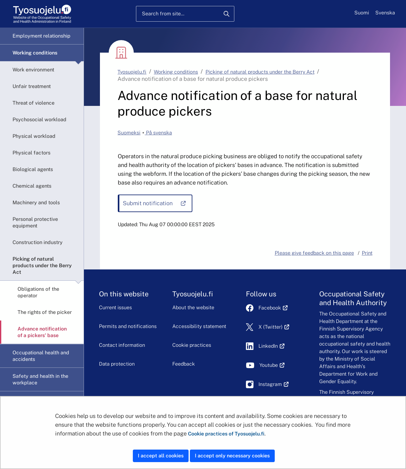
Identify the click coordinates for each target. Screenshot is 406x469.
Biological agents (33, 169)
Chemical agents (32, 186)
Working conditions (35, 53)
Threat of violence (34, 103)
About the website (193, 307)
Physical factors (31, 153)
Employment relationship (41, 36)
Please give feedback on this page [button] (314, 253)
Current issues (115, 307)
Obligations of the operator (38, 292)
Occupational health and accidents (41, 356)
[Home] (42, 14)
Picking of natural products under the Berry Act (42, 265)
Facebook (273, 308)
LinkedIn (271, 346)
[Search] (226, 13)
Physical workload (34, 136)
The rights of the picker (45, 312)
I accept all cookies (161, 456)
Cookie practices (191, 345)
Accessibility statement (199, 326)
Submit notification (157, 205)
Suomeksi (128, 133)
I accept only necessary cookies (232, 456)
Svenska (385, 13)
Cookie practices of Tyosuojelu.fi (226, 434)
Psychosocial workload (39, 119)
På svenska (158, 133)
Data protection (117, 364)
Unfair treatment (32, 86)
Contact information (122, 345)
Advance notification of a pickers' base (42, 332)
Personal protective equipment (35, 222)
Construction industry (38, 242)
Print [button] (367, 253)
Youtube (272, 365)
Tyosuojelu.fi (131, 72)
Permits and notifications (128, 326)
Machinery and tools (36, 203)
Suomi (361, 13)
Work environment (33, 70)
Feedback (183, 364)
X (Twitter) (273, 327)
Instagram (273, 384)
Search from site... (163, 14)
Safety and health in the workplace (40, 379)
